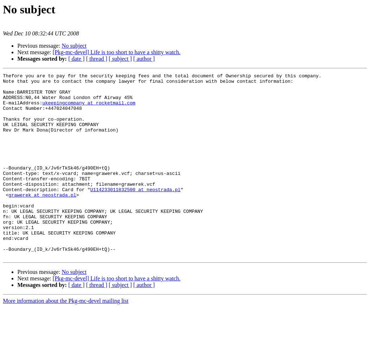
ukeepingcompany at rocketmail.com (88, 109)
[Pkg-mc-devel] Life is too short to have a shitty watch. (117, 52)
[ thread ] (96, 59)
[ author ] (144, 59)
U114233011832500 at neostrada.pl (135, 213)
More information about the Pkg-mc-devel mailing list (65, 338)
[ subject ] (120, 59)
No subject (74, 46)
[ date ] (76, 59)
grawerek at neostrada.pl (42, 219)
